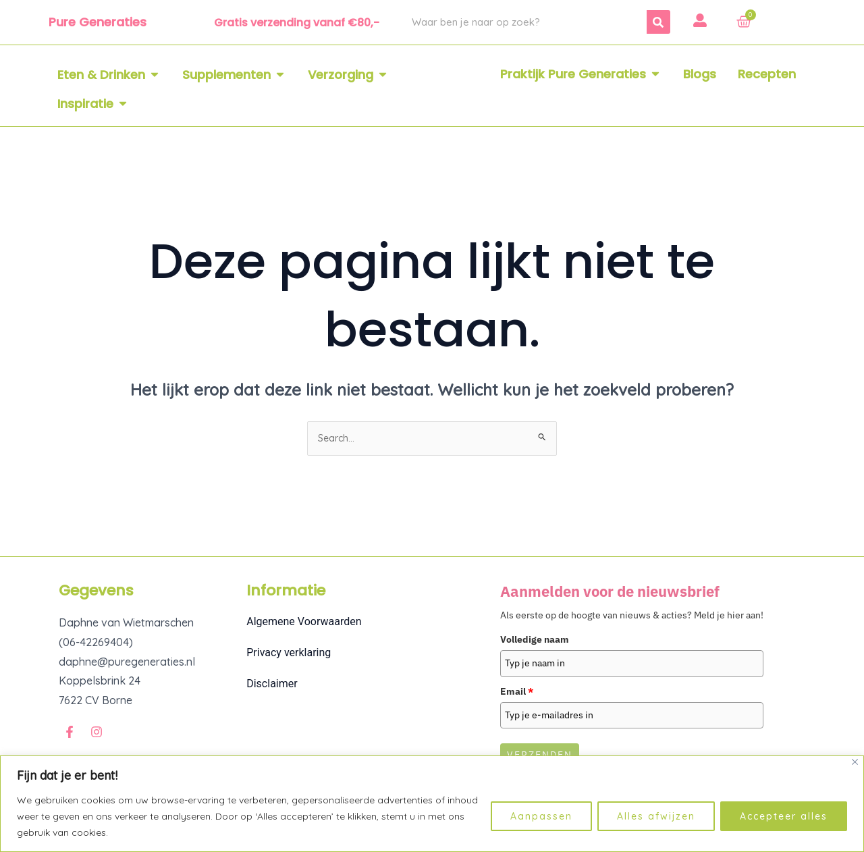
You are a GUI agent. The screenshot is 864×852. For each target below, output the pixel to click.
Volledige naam (534, 642)
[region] (432, 803)
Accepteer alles (784, 816)
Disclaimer (271, 686)
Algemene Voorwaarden (303, 624)
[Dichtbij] (855, 762)
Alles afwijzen (656, 816)
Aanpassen (541, 816)
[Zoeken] (658, 22)
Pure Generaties (97, 22)
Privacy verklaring (288, 655)
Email (516, 693)
